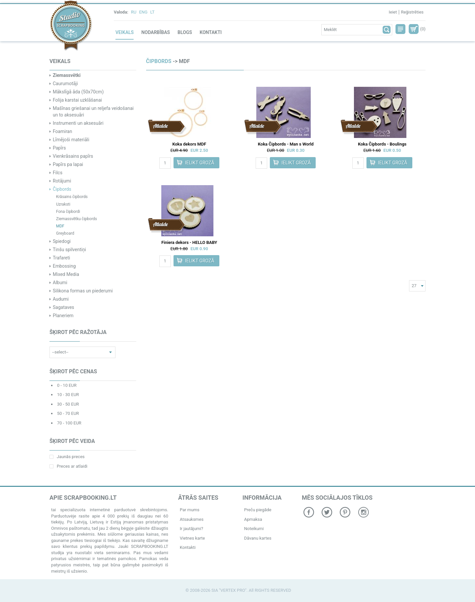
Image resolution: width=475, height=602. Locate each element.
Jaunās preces (66, 456)
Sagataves (63, 307)
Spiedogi (62, 241)
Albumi (60, 282)
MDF (60, 226)
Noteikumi (254, 528)
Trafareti (61, 257)
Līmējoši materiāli (71, 139)
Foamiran (62, 131)
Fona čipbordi (68, 211)
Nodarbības (156, 32)
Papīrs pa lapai (68, 164)
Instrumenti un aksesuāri (78, 123)
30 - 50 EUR (68, 404)
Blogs (184, 32)
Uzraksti (63, 204)
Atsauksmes (192, 519)
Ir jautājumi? (191, 528)
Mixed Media (66, 274)
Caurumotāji (65, 83)
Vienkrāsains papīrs (73, 156)
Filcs (57, 172)
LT (152, 12)
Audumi (61, 299)
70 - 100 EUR (69, 422)
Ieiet (393, 12)
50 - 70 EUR (68, 413)
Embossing (64, 266)
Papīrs (59, 147)
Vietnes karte (192, 538)
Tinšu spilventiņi (69, 249)
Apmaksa (253, 519)
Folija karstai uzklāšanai (77, 100)
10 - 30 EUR (68, 394)
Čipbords (62, 189)
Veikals (124, 32)
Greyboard (65, 233)
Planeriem (63, 315)
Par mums (190, 509)
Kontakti (211, 32)
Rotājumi (62, 181)
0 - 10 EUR (67, 385)
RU (133, 12)
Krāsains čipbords (72, 196)
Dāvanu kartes (257, 538)
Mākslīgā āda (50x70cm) (78, 91)
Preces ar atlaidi (68, 466)
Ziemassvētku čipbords (76, 219)
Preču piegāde (257, 509)
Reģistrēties (412, 12)
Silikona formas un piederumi (83, 290)
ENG (143, 12)
